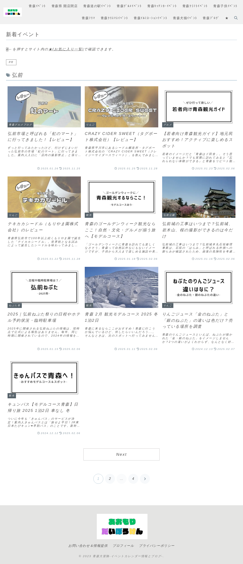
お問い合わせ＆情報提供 (87, 546)
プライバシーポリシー (158, 546)
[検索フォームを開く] (236, 18)
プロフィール (123, 546)
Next (121, 454)
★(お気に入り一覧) (66, 49)
